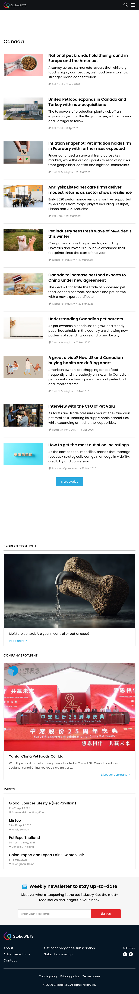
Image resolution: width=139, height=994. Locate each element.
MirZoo (15, 820)
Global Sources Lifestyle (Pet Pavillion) (42, 803)
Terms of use (91, 976)
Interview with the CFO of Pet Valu (81, 406)
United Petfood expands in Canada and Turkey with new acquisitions (87, 102)
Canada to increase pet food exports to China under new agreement (87, 277)
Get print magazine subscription (69, 948)
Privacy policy (70, 976)
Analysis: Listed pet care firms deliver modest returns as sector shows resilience (90, 190)
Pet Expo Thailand (24, 837)
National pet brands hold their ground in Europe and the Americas (88, 58)
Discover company (115, 775)
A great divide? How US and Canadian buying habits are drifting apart (85, 360)
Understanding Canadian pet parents (85, 319)
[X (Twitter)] (131, 954)
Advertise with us (17, 954)
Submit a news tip (58, 954)
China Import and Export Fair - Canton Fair (46, 854)
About (8, 948)
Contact (10, 960)
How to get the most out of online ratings (88, 445)
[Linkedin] (125, 954)
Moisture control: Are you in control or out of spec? (49, 633)
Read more (18, 641)
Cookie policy (48, 976)
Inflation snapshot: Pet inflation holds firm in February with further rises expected (89, 146)
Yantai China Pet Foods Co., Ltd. (36, 756)
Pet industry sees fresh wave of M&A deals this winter (90, 234)
